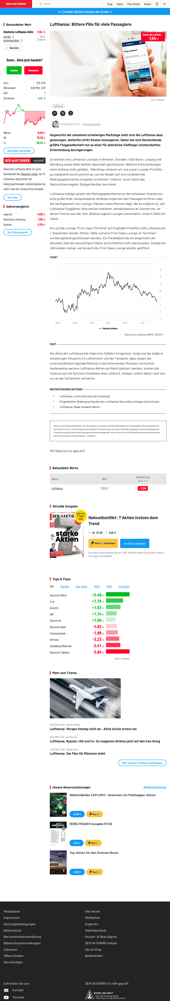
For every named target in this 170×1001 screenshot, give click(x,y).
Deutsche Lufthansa (144, 334)
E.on (52, 601)
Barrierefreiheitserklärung (22, 937)
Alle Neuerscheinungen (155, 787)
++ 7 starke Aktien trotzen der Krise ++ (85, 11)
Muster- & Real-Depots (101, 937)
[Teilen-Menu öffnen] (54, 113)
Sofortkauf (103, 543)
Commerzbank (57, 633)
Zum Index (12, 197)
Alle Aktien (92, 911)
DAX (52, 586)
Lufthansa (58, 106)
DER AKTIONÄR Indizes (101, 943)
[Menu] (165, 4)
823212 (9, 36)
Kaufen (14, 70)
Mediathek (92, 917)
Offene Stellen (13, 956)
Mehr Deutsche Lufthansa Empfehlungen (142, 762)
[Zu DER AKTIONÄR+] (133, 4)
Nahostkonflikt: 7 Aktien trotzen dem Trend (123, 520)
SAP (52, 614)
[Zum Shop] (110, 4)
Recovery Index (29, 174)
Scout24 (54, 608)
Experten (91, 924)
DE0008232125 (13, 40)
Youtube (14, 997)
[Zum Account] (120, 4)
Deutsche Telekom (59, 652)
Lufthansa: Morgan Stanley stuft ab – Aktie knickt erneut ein (93, 729)
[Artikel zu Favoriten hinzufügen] (70, 113)
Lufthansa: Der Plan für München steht (77, 753)
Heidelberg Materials (61, 646)
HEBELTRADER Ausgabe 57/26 (90, 824)
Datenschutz (12, 930)
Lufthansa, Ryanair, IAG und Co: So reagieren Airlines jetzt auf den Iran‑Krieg (105, 741)
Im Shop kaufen (135, 543)
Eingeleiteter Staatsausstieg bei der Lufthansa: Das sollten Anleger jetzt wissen (109, 401)
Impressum (11, 917)
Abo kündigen (13, 962)
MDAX (97, 586)
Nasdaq (65, 586)
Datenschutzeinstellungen (22, 943)
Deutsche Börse (58, 595)
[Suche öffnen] (41, 4)
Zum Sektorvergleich (17, 232)
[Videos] (147, 4)
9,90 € (76, 843)
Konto (96, 555)
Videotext (11, 949)
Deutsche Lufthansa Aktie (18, 32)
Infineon (54, 639)
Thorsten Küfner (92, 124)
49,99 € (77, 814)
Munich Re (55, 620)
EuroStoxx (124, 586)
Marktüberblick (95, 930)
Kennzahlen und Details (18, 150)
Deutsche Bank (58, 627)
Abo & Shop (93, 949)
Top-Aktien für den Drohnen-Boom (93, 853)
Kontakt (14, 990)
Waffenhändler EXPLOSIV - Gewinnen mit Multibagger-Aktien (112, 795)
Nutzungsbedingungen (20, 924)
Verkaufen (33, 70)
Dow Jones (81, 586)
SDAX (109, 586)
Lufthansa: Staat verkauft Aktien (80, 406)
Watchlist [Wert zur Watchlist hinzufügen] (14, 47)
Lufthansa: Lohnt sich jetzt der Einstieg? (85, 396)
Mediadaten (12, 911)
